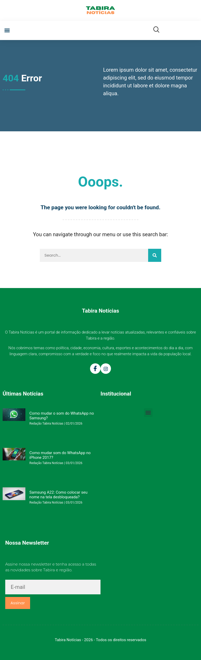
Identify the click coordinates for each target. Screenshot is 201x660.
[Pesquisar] (154, 255)
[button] (7, 30)
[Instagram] (105, 368)
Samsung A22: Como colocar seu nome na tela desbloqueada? (58, 494)
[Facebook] (95, 368)
